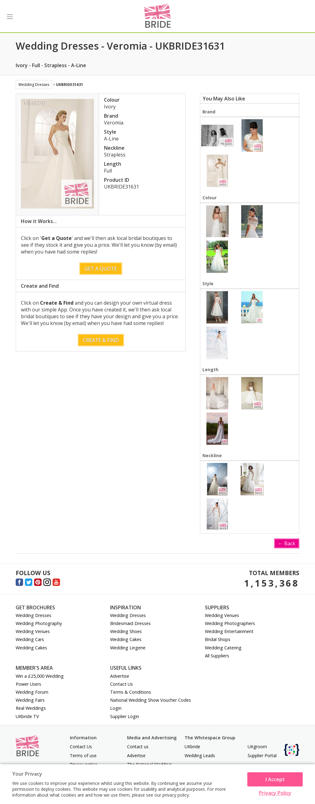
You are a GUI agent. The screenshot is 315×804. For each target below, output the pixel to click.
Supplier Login (124, 716)
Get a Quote (101, 268)
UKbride (192, 746)
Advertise (119, 676)
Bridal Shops (217, 639)
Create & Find (101, 340)
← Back (286, 543)
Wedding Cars (30, 639)
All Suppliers (217, 656)
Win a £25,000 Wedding (40, 676)
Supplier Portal (262, 755)
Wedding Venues (33, 631)
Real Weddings (31, 708)
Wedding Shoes (126, 631)
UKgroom (257, 746)
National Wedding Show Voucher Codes (150, 700)
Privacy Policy (275, 793)
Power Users (28, 684)
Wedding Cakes (31, 648)
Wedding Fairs (30, 700)
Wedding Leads (200, 755)
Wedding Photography (39, 623)
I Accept (275, 779)
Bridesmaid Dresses (130, 623)
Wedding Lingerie (128, 648)
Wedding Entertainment (229, 631)
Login (116, 708)
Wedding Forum (32, 692)
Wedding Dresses (33, 84)
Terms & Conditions (130, 692)
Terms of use (83, 755)
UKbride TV (27, 716)
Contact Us (121, 684)
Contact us (138, 746)
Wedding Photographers (230, 623)
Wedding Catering (223, 648)
